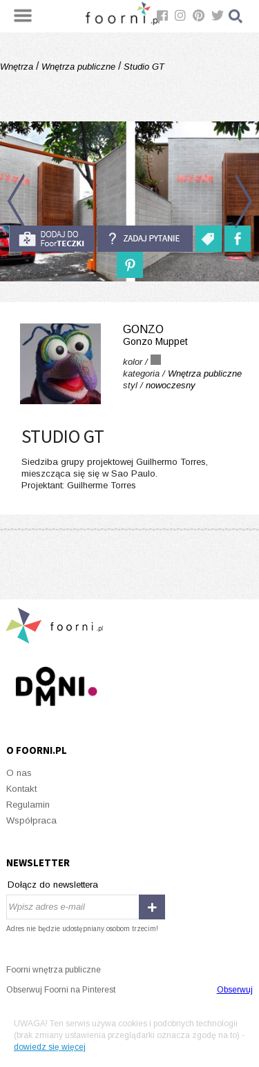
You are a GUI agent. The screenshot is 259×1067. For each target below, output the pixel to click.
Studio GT (142, 66)
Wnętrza (18, 66)
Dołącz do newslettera (53, 884)
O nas (19, 773)
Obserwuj (235, 990)
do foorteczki (52, 239)
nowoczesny (170, 385)
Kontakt (21, 789)
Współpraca (31, 820)
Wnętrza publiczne (78, 66)
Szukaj (236, 16)
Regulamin (28, 804)
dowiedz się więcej (50, 1047)
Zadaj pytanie (145, 239)
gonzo (129, 335)
